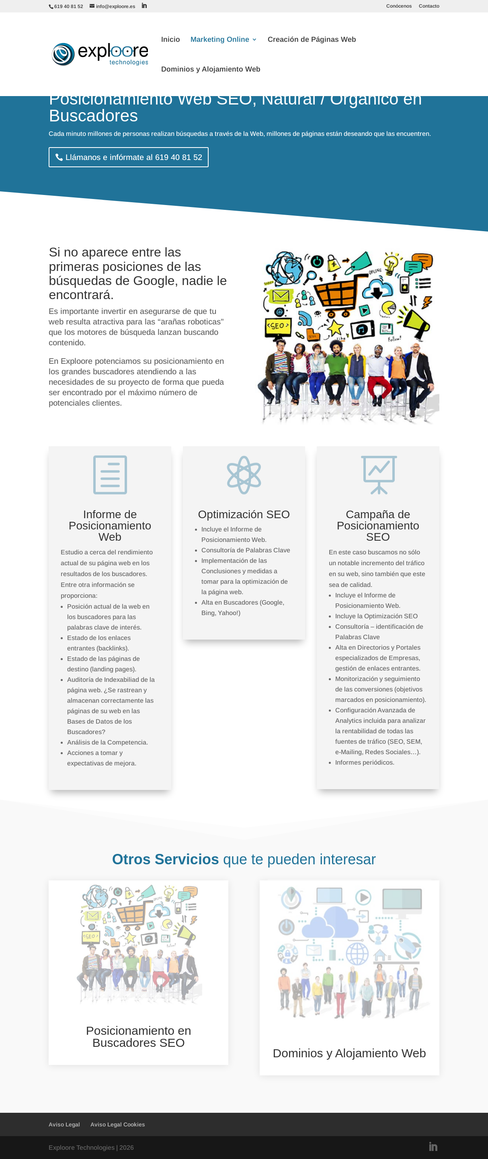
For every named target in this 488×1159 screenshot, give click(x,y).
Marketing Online (220, 40)
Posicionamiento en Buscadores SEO (138, 1036)
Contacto (429, 6)
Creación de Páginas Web (312, 40)
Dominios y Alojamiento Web (210, 69)
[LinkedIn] (144, 6)
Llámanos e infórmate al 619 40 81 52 (134, 157)
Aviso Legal (64, 1124)
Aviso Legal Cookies (117, 1124)
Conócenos (399, 6)
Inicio (170, 40)
